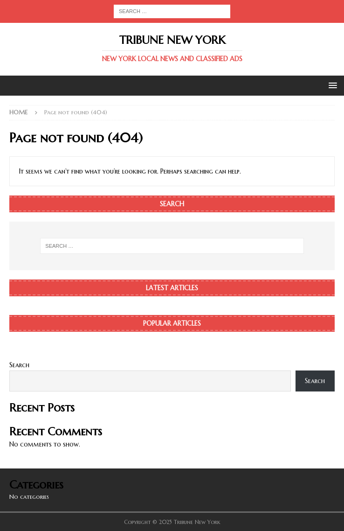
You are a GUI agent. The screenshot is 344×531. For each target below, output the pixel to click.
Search (19, 365)
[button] (331, 85)
